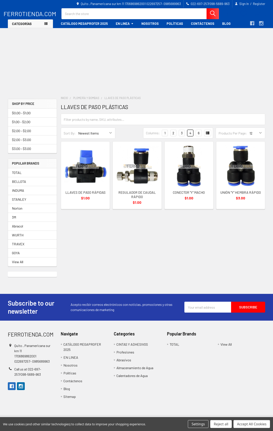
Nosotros (150, 27)
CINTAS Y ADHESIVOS (132, 347)
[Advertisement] (136, 64)
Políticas (175, 27)
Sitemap (69, 400)
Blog (226, 27)
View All (17, 265)
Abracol (17, 229)
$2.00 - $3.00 (21, 143)
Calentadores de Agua (132, 379)
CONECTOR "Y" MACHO (189, 196)
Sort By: (70, 136)
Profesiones (125, 355)
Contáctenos (202, 27)
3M (14, 220)
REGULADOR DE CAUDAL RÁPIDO (137, 198)
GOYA (16, 256)
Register (259, 4)
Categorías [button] (22, 27)
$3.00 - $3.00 (21, 152)
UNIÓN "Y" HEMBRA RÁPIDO (240, 196)
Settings (198, 424)
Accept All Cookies (251, 424)
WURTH (17, 238)
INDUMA (18, 194)
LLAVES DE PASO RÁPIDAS (85, 196)
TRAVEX (18, 247)
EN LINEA (125, 27)
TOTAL (17, 176)
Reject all (221, 424)
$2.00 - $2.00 (21, 134)
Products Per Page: (232, 136)
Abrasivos (123, 363)
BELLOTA (19, 185)
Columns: (153, 136)
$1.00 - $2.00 (21, 125)
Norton (17, 211)
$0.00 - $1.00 (21, 116)
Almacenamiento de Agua (134, 371)
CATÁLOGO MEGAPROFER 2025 (84, 27)
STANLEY (19, 202)
